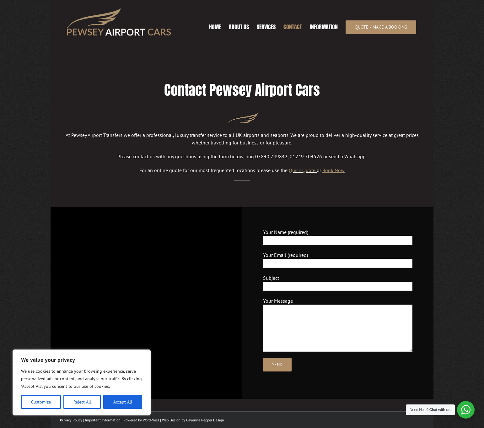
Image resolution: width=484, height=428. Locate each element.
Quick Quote (302, 170)
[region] (82, 382)
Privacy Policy (71, 420)
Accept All (122, 402)
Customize (41, 402)
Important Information (103, 420)
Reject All (82, 402)
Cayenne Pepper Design (205, 420)
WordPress (151, 420)
